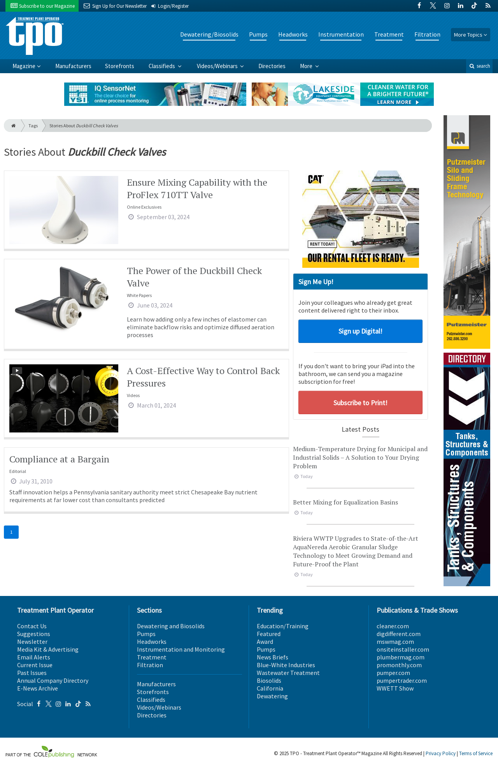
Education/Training (283, 626)
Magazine (23, 66)
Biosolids (269, 680)
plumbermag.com (400, 657)
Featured (269, 634)
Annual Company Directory (52, 680)
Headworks (293, 34)
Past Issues (32, 673)
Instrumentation (341, 34)
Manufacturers (73, 66)
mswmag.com (395, 641)
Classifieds (162, 66)
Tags (33, 125)
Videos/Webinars (218, 66)
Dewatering (272, 696)
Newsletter (32, 641)
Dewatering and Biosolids (171, 626)
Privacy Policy (441, 753)
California (270, 688)
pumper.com (393, 673)
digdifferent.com (399, 634)
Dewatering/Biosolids (209, 34)
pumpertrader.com (402, 680)
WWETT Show (395, 688)
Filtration (427, 34)
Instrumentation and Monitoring (181, 649)
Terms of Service (476, 753)
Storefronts (119, 66)
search (479, 66)
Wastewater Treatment (288, 673)
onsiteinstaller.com (403, 649)
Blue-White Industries (286, 665)
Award (265, 641)
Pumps (258, 34)
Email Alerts (33, 657)
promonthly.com (399, 665)
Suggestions (33, 634)
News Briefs (272, 657)
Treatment (389, 34)
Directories (272, 66)
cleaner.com (393, 626)
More (307, 66)
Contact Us (32, 626)
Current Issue (35, 665)
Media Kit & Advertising (48, 649)
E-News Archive (37, 688)
